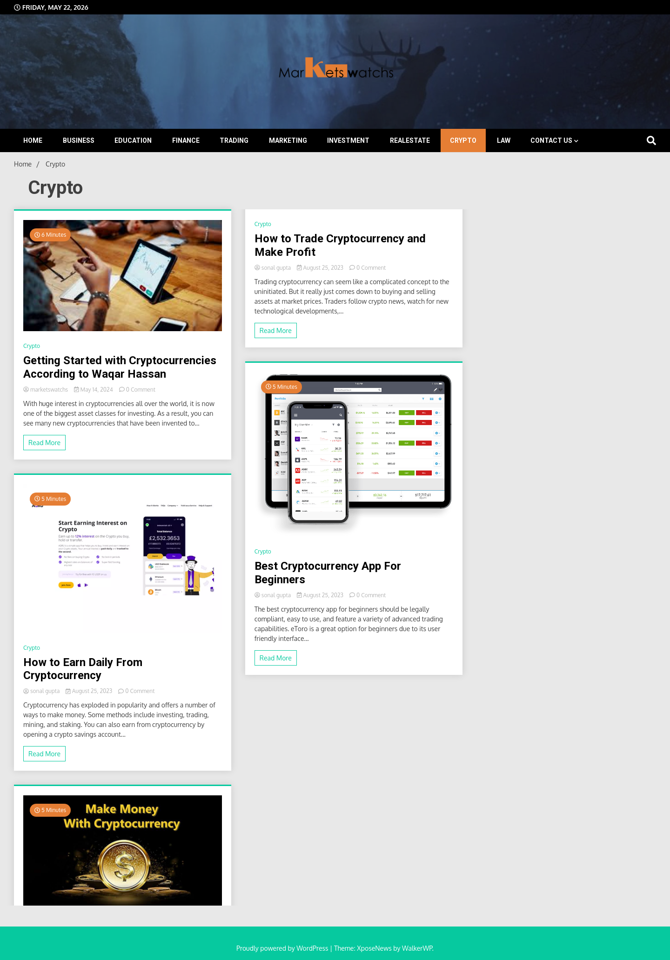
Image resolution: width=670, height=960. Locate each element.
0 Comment (140, 389)
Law (503, 140)
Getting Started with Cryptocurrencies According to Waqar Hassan (119, 367)
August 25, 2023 (90, 690)
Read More (44, 443)
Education (133, 140)
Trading (234, 140)
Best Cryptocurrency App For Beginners (328, 573)
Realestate (410, 140)
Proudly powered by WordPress (283, 948)
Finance (186, 140)
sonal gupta (42, 690)
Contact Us (551, 140)
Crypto (463, 140)
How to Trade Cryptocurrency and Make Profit (340, 245)
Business (78, 140)
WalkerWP (417, 948)
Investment (348, 140)
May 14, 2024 (94, 389)
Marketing (288, 140)
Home (32, 140)
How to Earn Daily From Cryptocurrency (82, 669)
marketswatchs (46, 389)
